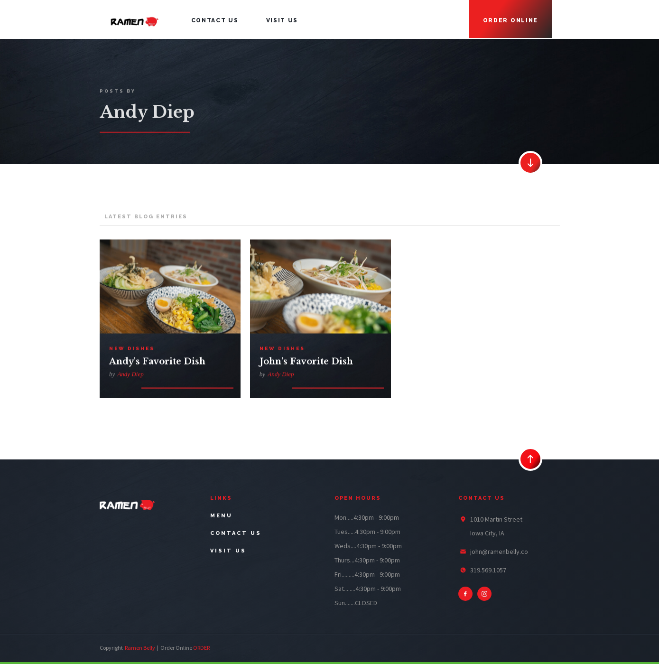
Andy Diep (130, 375)
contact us (215, 20)
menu (221, 516)
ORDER (201, 647)
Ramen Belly (140, 647)
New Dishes (131, 350)
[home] (134, 19)
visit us (282, 20)
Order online (510, 20)
